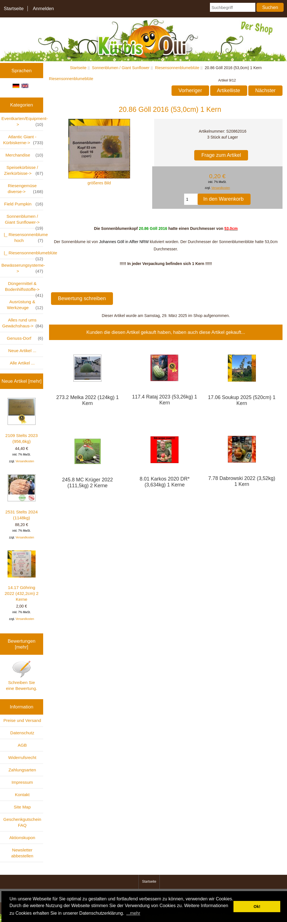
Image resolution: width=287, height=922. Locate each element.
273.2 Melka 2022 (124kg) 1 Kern (87, 400)
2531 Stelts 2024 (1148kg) (21, 497)
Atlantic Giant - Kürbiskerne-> (23, 140)
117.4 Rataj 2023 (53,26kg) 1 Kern (164, 400)
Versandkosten (24, 461)
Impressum (22, 782)
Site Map (22, 807)
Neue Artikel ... (22, 350)
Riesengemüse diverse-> (25, 188)
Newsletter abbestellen (22, 853)
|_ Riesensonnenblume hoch (22, 237)
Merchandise (24, 155)
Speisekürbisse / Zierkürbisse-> (23, 170)
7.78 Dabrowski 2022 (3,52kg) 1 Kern (241, 481)
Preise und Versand (22, 720)
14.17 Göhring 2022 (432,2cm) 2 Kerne (22, 576)
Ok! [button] (257, 906)
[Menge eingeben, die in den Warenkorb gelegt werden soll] (191, 199)
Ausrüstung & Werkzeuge (25, 305)
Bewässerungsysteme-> (22, 268)
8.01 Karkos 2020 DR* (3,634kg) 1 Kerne (164, 482)
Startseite (14, 8)
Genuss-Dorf (25, 338)
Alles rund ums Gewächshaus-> (22, 323)
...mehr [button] (133, 913)
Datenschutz (22, 732)
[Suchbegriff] (232, 7)
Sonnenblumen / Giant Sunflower (120, 67)
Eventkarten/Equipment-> (22, 121)
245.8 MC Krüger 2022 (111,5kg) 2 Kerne (87, 482)
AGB (22, 745)
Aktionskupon (22, 837)
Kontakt (22, 794)
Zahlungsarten (22, 769)
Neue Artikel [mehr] (22, 381)
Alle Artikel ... (22, 363)
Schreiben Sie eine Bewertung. (21, 675)
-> (24, 221)
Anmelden (43, 8)
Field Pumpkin (23, 204)
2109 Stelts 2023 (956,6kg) (21, 421)
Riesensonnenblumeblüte (177, 67)
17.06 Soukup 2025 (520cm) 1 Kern (242, 400)
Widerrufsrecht (22, 757)
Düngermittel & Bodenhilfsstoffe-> (24, 288)
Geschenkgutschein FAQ (22, 822)
